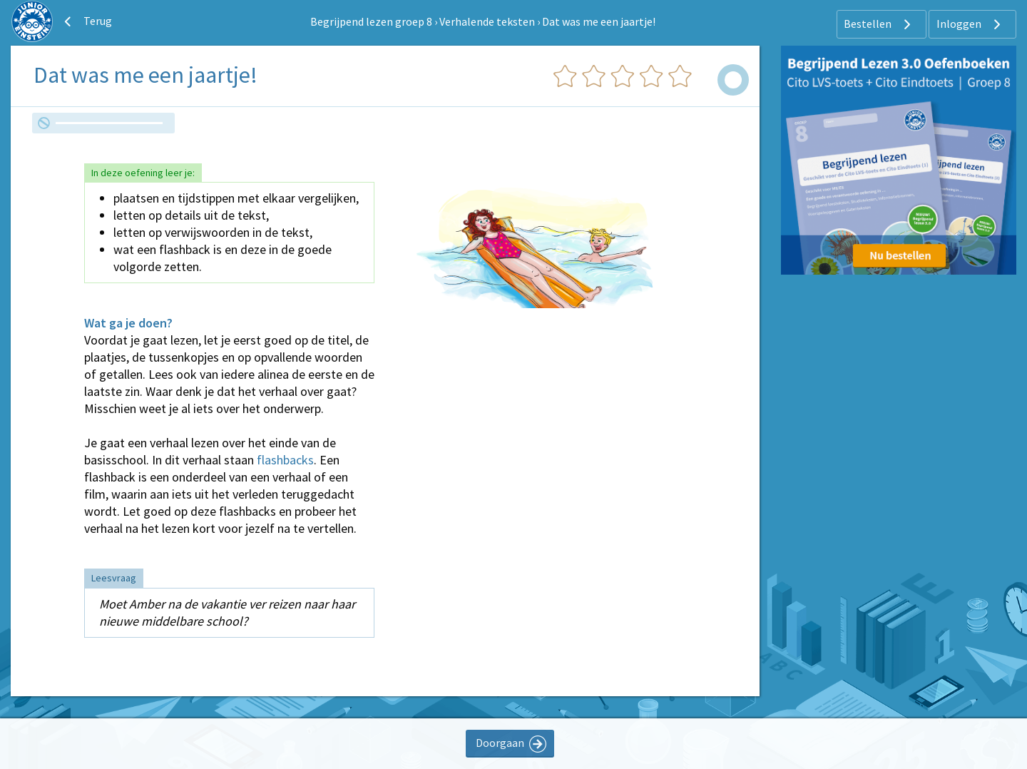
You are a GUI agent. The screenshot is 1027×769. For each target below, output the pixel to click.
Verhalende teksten (487, 21)
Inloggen (970, 24)
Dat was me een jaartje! (598, 21)
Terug (86, 21)
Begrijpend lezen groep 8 (371, 21)
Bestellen (879, 24)
